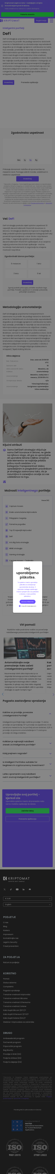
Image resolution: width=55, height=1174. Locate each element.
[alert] (27, 587)
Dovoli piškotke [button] (27, 602)
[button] (27, 606)
